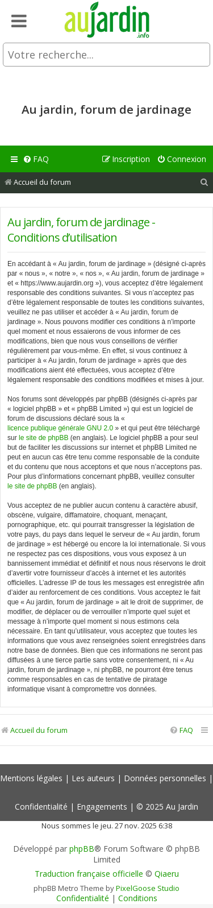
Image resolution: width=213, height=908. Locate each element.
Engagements (102, 806)
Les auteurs (93, 778)
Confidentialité (41, 806)
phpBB (81, 849)
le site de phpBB (43, 438)
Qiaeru (166, 874)
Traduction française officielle (89, 874)
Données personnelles (165, 778)
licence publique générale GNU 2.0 (60, 428)
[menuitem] (36, 159)
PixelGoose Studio (147, 888)
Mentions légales (31, 778)
